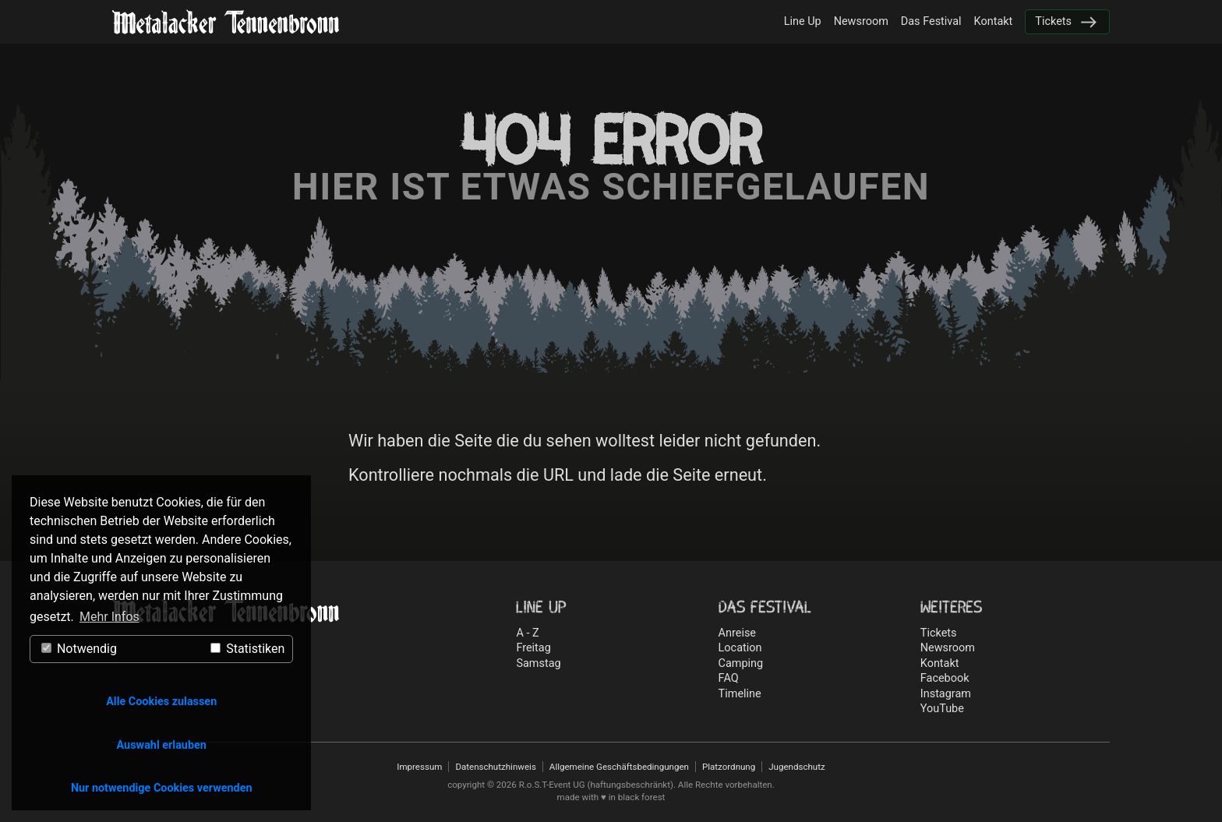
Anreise (737, 633)
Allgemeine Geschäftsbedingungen (619, 766)
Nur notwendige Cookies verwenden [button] (162, 788)
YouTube (942, 708)
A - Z (527, 633)
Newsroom (861, 21)
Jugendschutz (796, 766)
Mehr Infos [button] (109, 616)
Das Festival (931, 21)
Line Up (802, 21)
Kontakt (993, 21)
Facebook (944, 678)
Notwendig (79, 648)
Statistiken (247, 648)
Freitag (533, 647)
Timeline (740, 693)
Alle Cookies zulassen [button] (161, 701)
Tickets (1053, 21)
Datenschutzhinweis (495, 766)
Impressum (419, 766)
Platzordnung (728, 766)
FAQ (729, 678)
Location (740, 647)
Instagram (945, 693)
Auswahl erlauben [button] (162, 745)
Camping (741, 663)
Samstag (538, 663)
